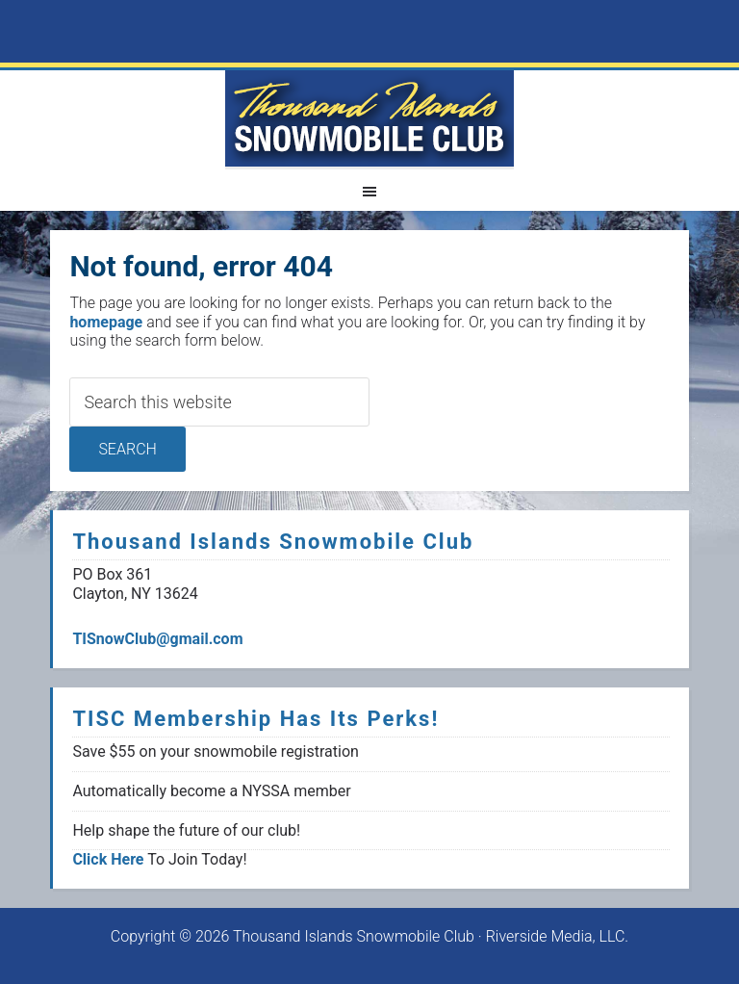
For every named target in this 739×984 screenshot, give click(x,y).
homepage (105, 322)
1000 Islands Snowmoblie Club (369, 118)
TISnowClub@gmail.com (157, 639)
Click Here (107, 859)
